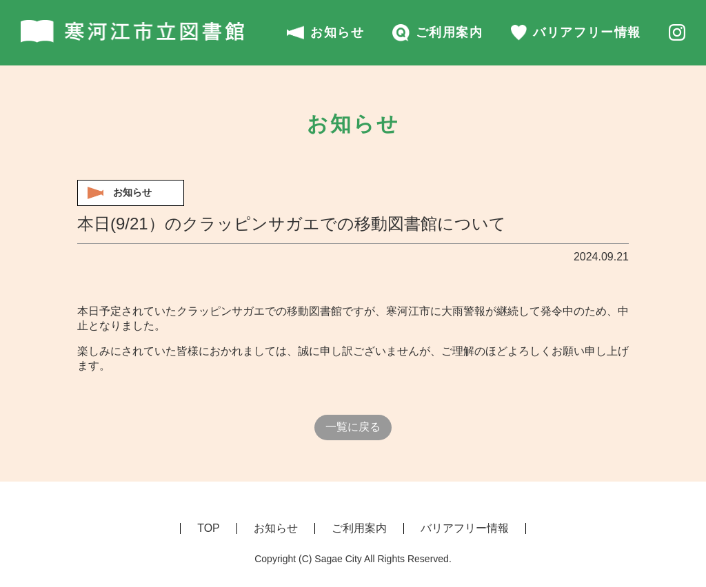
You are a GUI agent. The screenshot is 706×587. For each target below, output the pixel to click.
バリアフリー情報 (576, 32)
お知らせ (326, 32)
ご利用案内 (437, 32)
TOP (208, 528)
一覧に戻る (353, 427)
